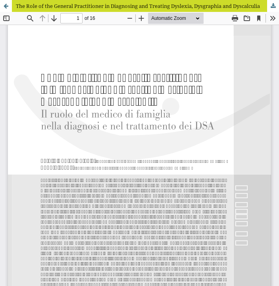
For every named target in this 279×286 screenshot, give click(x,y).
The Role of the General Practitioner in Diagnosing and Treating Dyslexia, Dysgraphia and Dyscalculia (138, 6)
